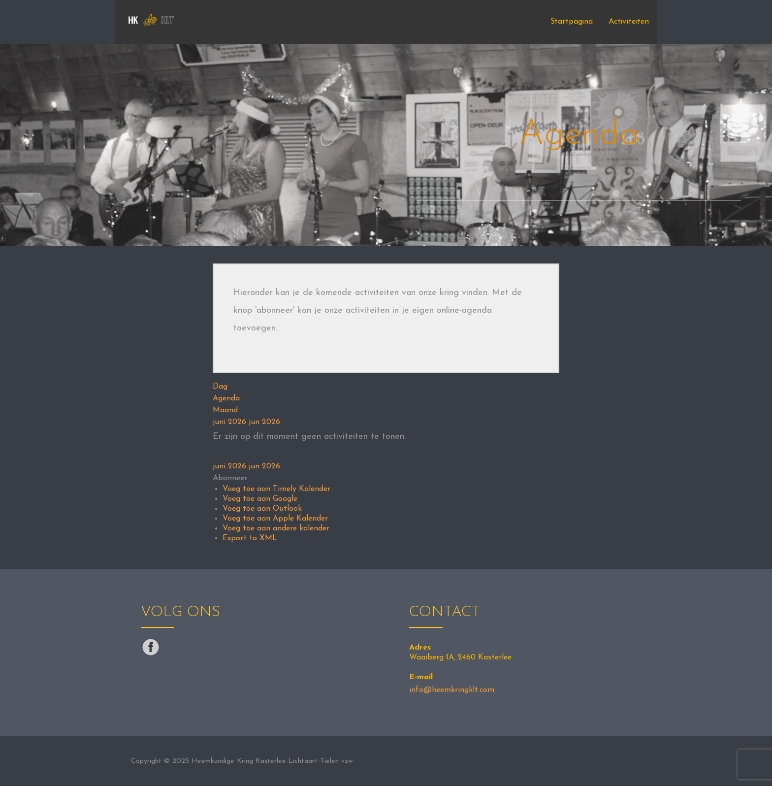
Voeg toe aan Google (260, 499)
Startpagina (571, 22)
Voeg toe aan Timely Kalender (276, 489)
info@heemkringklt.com (451, 690)
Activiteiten (629, 22)
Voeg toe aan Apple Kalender (275, 519)
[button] (230, 478)
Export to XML (250, 538)
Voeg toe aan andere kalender (276, 528)
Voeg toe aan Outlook (262, 509)
